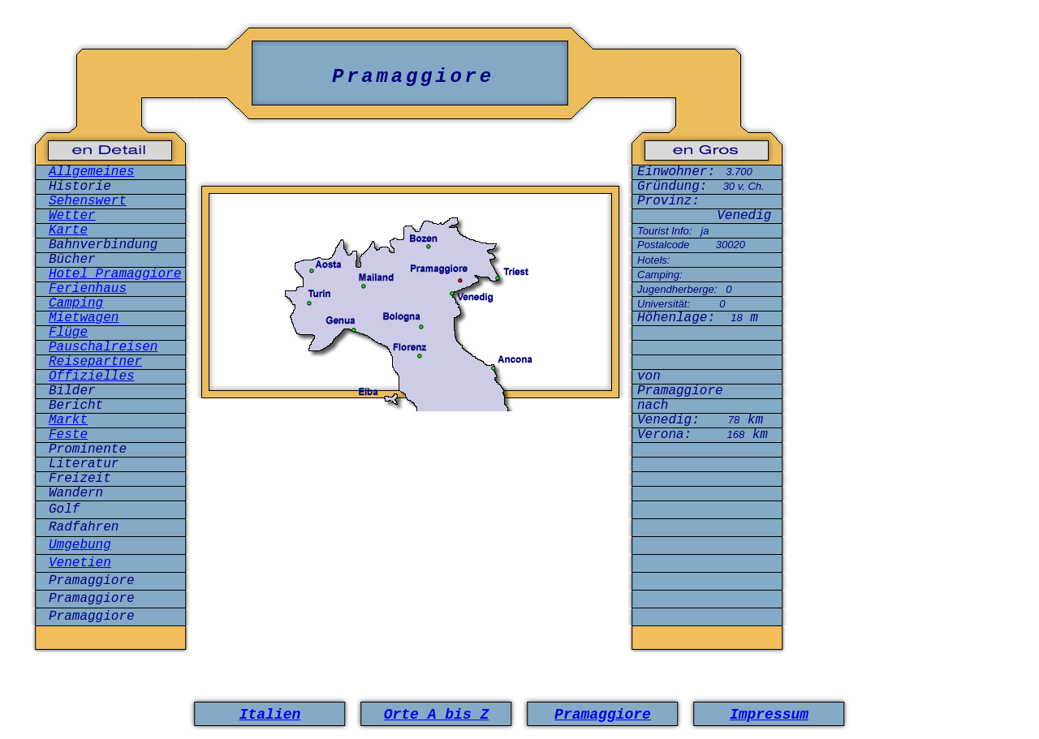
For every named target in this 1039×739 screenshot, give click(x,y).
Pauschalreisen (103, 347)
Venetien (80, 563)
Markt (68, 420)
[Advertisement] (411, 481)
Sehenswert (88, 201)
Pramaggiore (602, 715)
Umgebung (80, 545)
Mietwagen (84, 318)
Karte (68, 230)
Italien (270, 715)
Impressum (769, 715)
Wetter (72, 215)
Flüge (68, 332)
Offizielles (92, 376)
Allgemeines (92, 172)
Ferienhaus (88, 288)
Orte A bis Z (436, 715)
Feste (68, 435)
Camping (76, 303)
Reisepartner (95, 361)
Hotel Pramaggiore (115, 274)
